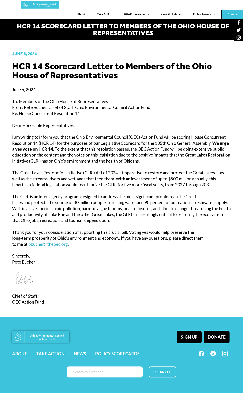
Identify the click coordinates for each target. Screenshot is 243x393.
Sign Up (191, 335)
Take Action (50, 351)
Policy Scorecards (117, 351)
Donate (218, 335)
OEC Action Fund (20, 5)
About (19, 351)
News (80, 351)
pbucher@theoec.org (48, 244)
